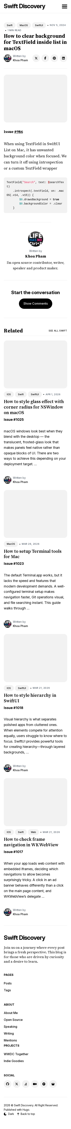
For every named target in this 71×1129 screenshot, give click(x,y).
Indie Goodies (14, 1061)
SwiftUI (39, 25)
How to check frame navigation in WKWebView (31, 842)
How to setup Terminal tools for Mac (33, 554)
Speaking (10, 1026)
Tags (7, 990)
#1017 (18, 852)
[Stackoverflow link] (26, 1084)
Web (33, 832)
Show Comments (35, 303)
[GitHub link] (7, 1084)
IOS (9, 394)
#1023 (18, 564)
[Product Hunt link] (44, 1084)
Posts (8, 983)
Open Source (13, 1020)
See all (58, 330)
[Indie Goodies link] (53, 1084)
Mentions (10, 1040)
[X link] (16, 1084)
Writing (9, 1033)
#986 (18, 131)
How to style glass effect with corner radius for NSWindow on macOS (34, 407)
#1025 (18, 420)
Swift (9, 25)
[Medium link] (35, 1084)
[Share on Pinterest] (54, 58)
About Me (11, 1013)
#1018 (18, 708)
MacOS (24, 25)
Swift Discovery (24, 6)
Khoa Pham (20, 60)
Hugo (26, 1109)
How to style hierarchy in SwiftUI (30, 698)
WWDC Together (16, 1054)
